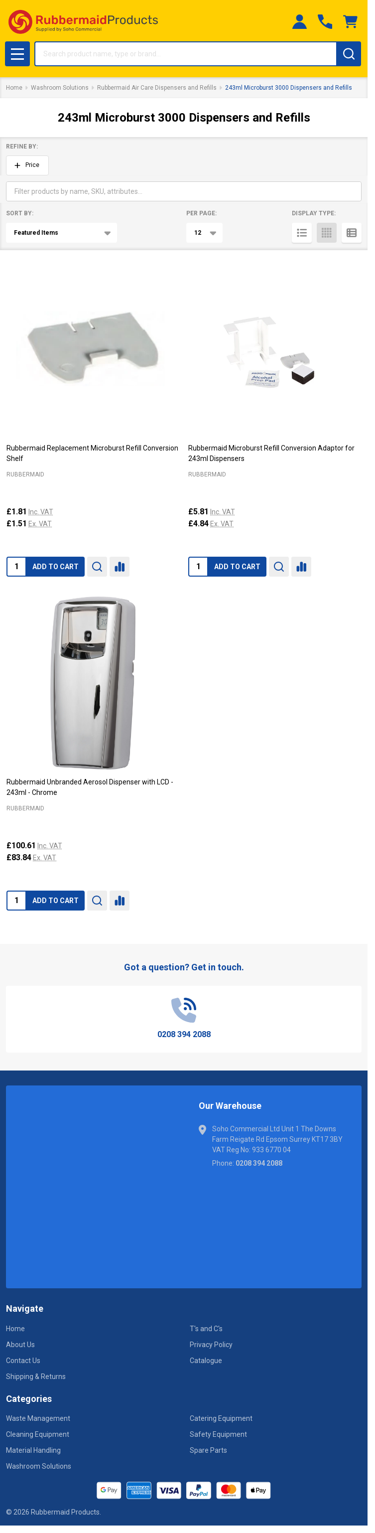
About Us (20, 1345)
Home (14, 87)
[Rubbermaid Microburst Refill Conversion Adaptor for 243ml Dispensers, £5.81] (274, 349)
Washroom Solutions (38, 1466)
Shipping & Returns (36, 1376)
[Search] (348, 53)
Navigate (24, 1308)
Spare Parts (208, 1450)
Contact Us (23, 1361)
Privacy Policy (211, 1345)
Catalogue (206, 1361)
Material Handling (33, 1450)
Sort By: (19, 213)
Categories (29, 1398)
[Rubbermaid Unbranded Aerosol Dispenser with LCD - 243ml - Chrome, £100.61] (92, 683)
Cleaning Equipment (37, 1434)
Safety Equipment (218, 1434)
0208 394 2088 (259, 1163)
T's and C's (206, 1329)
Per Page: (201, 213)
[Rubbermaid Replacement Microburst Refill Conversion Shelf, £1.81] (92, 349)
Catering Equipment (221, 1418)
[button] (27, 165)
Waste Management (38, 1418)
